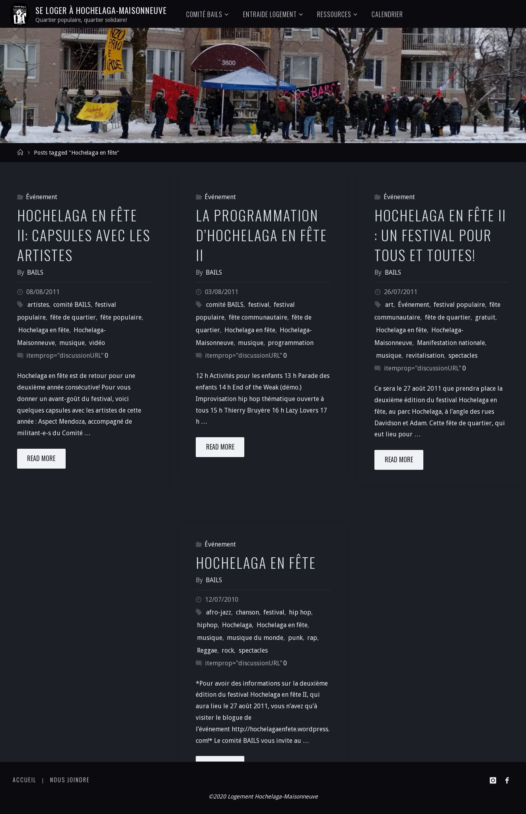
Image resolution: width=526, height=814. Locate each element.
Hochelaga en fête (43, 330)
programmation (291, 343)
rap (312, 638)
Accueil (24, 779)
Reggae (207, 650)
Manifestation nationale (451, 343)
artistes (38, 304)
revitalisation (425, 355)
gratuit (485, 317)
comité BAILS (72, 304)
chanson (247, 612)
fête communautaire (258, 317)
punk (295, 638)
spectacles (462, 355)
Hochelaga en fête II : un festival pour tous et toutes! (440, 235)
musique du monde (255, 638)
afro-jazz (218, 612)
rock (228, 650)
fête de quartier (73, 317)
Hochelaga (237, 625)
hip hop (300, 612)
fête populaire (121, 317)
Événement (41, 197)
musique (72, 343)
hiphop (207, 625)
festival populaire (459, 304)
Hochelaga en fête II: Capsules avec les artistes (83, 235)
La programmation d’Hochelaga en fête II (261, 235)
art (389, 304)
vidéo (97, 343)
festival (258, 304)
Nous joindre (70, 779)
